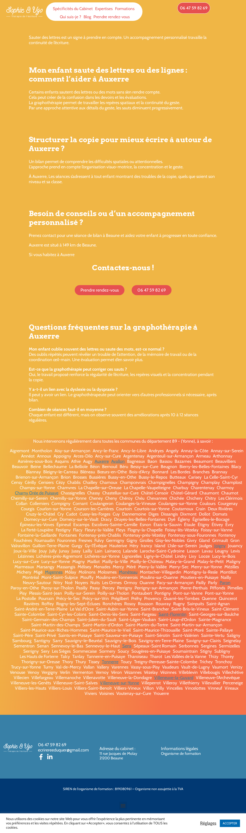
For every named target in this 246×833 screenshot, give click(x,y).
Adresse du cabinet (117, 748)
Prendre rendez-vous (111, 16)
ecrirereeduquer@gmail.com (63, 750)
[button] (123, 806)
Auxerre (102, 461)
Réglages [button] (208, 823)
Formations (125, 8)
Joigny (220, 545)
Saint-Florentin (172, 614)
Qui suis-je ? (70, 16)
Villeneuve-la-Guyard (173, 677)
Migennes (53, 572)
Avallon (118, 461)
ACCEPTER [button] (230, 823)
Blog (87, 16)
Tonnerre (110, 661)
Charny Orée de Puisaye (36, 493)
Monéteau (128, 572)
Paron (225, 582)
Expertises (104, 8)
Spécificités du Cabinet (73, 8)
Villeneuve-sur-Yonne (119, 683)
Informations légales (179, 748)
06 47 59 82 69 (52, 744)
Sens (126, 646)
